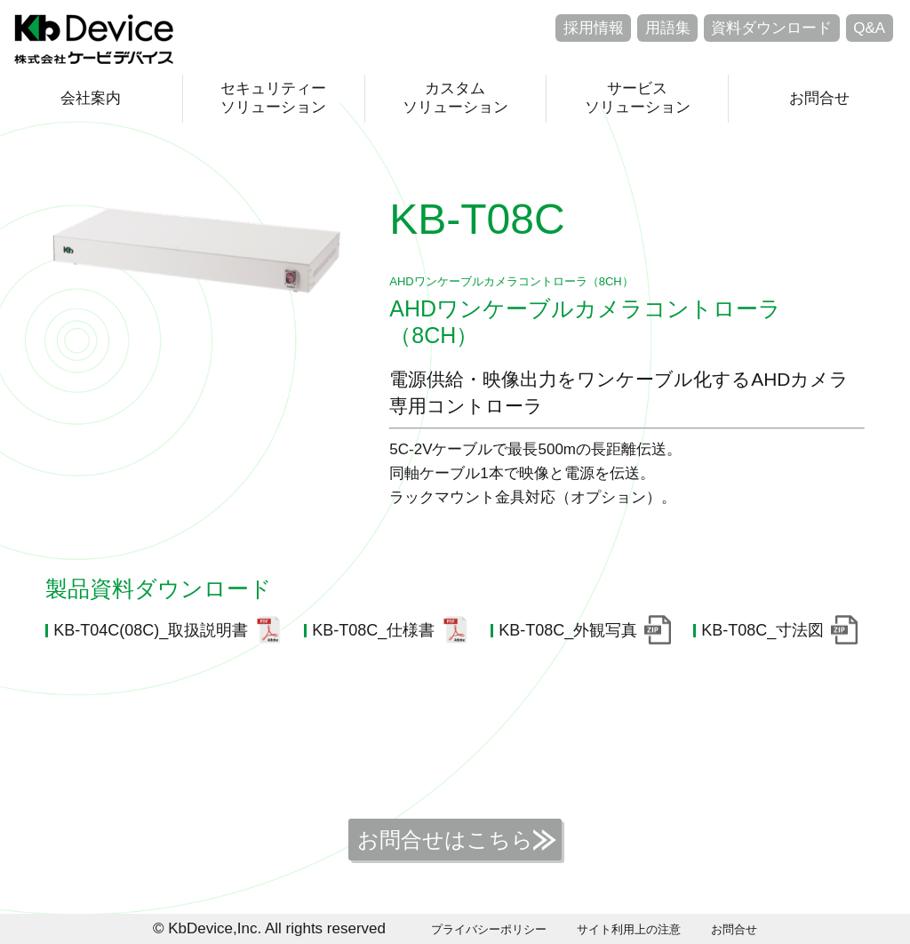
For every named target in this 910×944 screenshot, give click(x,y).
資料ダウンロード (771, 28)
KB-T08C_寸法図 (762, 630)
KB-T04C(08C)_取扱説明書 (150, 630)
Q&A (869, 28)
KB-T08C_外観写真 (568, 630)
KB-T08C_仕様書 (373, 630)
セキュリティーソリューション (273, 97)
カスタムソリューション (455, 97)
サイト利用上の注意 (629, 929)
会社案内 (90, 98)
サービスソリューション (637, 97)
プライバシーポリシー (489, 929)
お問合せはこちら (445, 840)
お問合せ (819, 98)
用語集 (667, 28)
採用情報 (593, 28)
